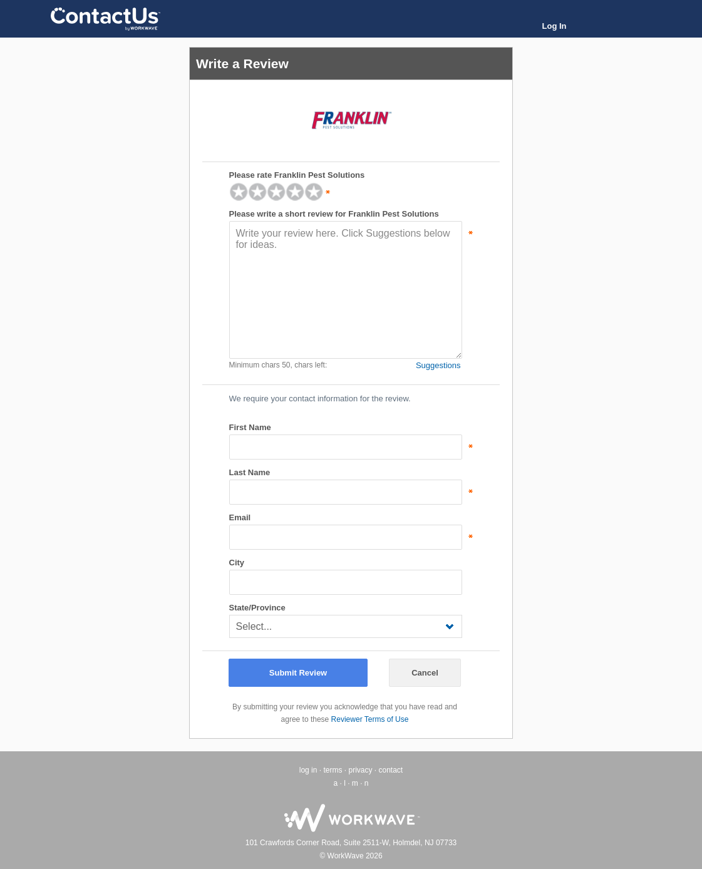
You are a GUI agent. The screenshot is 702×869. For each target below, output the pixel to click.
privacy (360, 770)
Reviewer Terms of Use (370, 719)
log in (308, 770)
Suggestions (438, 365)
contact (391, 770)
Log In (554, 26)
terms (332, 770)
